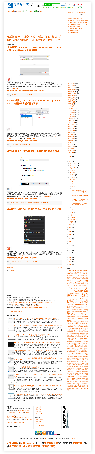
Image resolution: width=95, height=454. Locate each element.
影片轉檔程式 (70, 340)
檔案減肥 (86, 346)
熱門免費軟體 (70, 353)
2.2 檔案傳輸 (71, 96)
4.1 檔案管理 (20, 94)
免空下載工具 (74, 318)
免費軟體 (30, 202)
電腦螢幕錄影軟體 (73, 30)
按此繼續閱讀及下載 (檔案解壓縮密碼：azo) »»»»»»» (25, 90)
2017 (70, 238)
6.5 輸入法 (71, 142)
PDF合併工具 (76, 282)
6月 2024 (72, 177)
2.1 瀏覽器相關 (14, 144)
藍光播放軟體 (83, 366)
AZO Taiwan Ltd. (20, 416)
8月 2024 (72, 172)
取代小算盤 (78, 328)
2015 (70, 243)
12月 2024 (73, 163)
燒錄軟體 (77, 353)
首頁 (34, 267)
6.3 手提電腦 (71, 138)
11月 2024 (73, 165)
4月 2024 (72, 215)
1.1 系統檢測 (71, 85)
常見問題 (18, 11)
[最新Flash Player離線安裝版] (73, 296)
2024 (70, 161)
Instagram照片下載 (81, 275)
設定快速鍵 (69, 371)
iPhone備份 (81, 314)
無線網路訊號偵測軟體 (77, 351)
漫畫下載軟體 (81, 350)
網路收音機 (80, 363)
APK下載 (69, 270)
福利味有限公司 (11, 416)
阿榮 (28, 138)
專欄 (78, 336)
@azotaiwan (28, 419)
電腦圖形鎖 (84, 383)
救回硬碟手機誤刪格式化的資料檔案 (77, 22)
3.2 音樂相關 (71, 112)
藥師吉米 (38, 421)
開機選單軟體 (85, 378)
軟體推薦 (38, 407)
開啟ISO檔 (79, 378)
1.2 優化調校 (71, 87)
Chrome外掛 (29, 144)
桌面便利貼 (85, 345)
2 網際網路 (71, 92)
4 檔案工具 (13, 94)
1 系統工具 (18, 202)
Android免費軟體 (77, 270)
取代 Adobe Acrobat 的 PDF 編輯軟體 (78, 20)
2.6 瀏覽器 (71, 104)
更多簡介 (27, 412)
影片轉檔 (85, 338)
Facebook (9, 412)
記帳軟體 (79, 369)
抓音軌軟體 (77, 341)
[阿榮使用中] (77, 304)
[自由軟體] (70, 301)
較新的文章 (10, 267)
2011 (70, 252)
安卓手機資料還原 (75, 333)
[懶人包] (79, 295)
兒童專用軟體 (70, 323)
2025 (70, 159)
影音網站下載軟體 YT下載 (75, 18)
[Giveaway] (82, 289)
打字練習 (72, 341)
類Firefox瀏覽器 (81, 386)
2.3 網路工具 (71, 98)
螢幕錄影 (85, 368)
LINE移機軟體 (80, 277)
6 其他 (70, 132)
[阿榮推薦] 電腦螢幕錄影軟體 (79, 311)
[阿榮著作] (73, 313)
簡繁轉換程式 (78, 361)
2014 (70, 245)
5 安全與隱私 (72, 124)
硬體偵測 (71, 358)
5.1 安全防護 (71, 126)
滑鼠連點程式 (74, 350)
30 (72, 183)
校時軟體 (81, 345)
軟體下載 (35, 446)
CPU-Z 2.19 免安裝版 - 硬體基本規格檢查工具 (26, 367)
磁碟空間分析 (82, 358)
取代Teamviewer (82, 326)
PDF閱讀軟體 (75, 283)
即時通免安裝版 (83, 325)
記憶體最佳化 (85, 369)
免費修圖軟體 (81, 318)
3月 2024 (72, 217)
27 (72, 186)
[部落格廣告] (73, 302)
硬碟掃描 (85, 356)
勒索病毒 (78, 325)
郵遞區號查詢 (83, 376)
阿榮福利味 (15, 88)
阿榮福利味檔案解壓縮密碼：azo (15, 422)
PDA (80, 280)
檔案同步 (76, 346)
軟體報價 (38, 411)
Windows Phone (75, 287)
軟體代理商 (10, 417)
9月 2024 (72, 170)
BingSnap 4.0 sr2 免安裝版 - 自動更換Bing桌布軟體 (33, 151)
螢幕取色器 (80, 368)
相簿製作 (83, 355)
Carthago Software (44, 202)
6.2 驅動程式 (71, 136)
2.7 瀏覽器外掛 (22, 144)
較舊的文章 (59, 267)
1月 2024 (72, 222)
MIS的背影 (39, 423)
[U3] (87, 288)
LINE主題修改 (74, 277)
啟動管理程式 (79, 330)
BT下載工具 (84, 272)
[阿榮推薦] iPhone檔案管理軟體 (79, 306)
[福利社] (69, 299)
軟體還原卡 (77, 375)
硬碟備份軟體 (78, 356)
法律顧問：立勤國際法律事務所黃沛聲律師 (76, 12)
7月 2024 (72, 175)
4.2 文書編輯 (71, 122)
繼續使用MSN (81, 365)
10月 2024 (73, 168)
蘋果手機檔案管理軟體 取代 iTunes (77, 24)
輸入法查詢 (83, 375)
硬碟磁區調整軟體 (73, 32)
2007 (70, 262)
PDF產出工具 (84, 282)
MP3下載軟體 (72, 278)
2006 (70, 264)
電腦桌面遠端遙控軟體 (74, 26)
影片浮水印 (80, 338)
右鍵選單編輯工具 (71, 330)
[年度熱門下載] (79, 293)
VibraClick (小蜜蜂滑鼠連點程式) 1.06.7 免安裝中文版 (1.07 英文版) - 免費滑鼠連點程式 (37, 350)
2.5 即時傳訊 (71, 102)
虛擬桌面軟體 (74, 368)
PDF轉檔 (69, 283)
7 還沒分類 (71, 152)
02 (72, 212)
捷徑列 (82, 341)
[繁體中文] (83, 299)
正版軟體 (47, 446)
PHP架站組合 (82, 283)
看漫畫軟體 (72, 356)
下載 (34, 138)
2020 (70, 231)
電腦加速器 (79, 383)
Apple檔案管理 (76, 272)
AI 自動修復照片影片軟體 (75, 28)
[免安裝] (13, 202)
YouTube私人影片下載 (72, 288)
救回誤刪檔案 (83, 343)
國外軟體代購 (25, 417)
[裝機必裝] (76, 301)
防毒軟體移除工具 (78, 379)
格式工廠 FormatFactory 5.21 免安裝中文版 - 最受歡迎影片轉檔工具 (32, 335)
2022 (70, 227)
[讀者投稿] (82, 301)
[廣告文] (74, 295)
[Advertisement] (34, 22)
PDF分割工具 (84, 280)
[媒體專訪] (72, 293)
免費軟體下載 (51, 443)
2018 (70, 236)
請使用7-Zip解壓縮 (34, 305)
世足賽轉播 (78, 316)
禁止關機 (70, 360)
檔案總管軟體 (70, 348)
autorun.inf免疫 (80, 313)
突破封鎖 (79, 360)
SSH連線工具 (73, 285)
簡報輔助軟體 (72, 361)
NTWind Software (32, 261)
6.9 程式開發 (71, 150)
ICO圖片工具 (73, 275)
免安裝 (12, 446)
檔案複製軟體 (77, 348)
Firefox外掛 (83, 273)
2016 (70, 241)
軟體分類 (30, 11)
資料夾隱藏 (75, 373)
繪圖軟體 (75, 365)
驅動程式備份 (80, 388)
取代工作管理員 (84, 328)
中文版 (26, 446)
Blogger (74, 438)
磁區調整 (76, 358)
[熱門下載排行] (84, 296)
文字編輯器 (75, 345)
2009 (70, 257)
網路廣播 (75, 363)
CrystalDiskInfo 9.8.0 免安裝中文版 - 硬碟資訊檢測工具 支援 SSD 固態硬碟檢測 (35, 318)
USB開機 (79, 285)
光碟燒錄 (84, 316)
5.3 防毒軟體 (71, 130)
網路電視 (70, 365)
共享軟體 (25, 94)
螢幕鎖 (68, 369)
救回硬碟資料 (75, 343)
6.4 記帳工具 (71, 140)
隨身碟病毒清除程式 (81, 381)
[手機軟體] (84, 295)
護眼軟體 (79, 371)
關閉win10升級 (70, 379)
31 (72, 181)
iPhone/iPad (73, 315)
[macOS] (69, 291)
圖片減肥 (85, 330)
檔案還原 (83, 348)
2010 (70, 255)
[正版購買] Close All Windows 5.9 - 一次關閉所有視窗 (34, 209)
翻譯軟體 (70, 366)
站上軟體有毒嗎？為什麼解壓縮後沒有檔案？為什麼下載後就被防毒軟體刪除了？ (30, 302)
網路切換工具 (85, 361)
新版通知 (38, 409)
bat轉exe (86, 313)
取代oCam (72, 328)
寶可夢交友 (39, 413)
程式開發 (74, 360)
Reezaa (30, 94)
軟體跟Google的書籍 (23, 410)
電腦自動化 (82, 385)
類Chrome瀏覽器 (72, 386)
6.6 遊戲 (70, 144)
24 (72, 188)
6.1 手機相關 (71, 134)
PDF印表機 (69, 282)
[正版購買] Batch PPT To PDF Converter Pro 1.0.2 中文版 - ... (79, 192)
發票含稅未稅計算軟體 (76, 355)
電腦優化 (73, 383)
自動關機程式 (76, 366)
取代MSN (75, 326)
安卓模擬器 (71, 335)
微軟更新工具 (78, 340)
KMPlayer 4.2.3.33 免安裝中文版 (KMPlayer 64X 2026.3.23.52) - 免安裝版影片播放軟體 (37, 342)
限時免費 (73, 381)
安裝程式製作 (77, 335)
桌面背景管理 (36, 202)
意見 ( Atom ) (14, 270)
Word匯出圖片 (84, 287)
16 (72, 209)
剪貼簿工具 (72, 325)
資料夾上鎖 (84, 371)
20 (72, 207)
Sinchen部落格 (40, 425)
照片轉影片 (85, 351)
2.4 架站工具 (71, 100)
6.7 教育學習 (71, 146)
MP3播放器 (78, 278)
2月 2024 (72, 219)
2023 (70, 225)
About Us (41, 11)
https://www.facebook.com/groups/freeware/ (34, 307)
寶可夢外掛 (74, 336)
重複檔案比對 (73, 378)
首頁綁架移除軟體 (72, 388)
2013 (70, 248)
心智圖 (83, 340)
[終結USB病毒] (75, 299)
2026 (70, 156)
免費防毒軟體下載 (83, 321)
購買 (54, 446)
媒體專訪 (15, 412)
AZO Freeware (28, 443)
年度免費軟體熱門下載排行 (15, 311)
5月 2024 (72, 179)
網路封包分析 (70, 363)
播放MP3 (69, 343)
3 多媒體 (70, 108)
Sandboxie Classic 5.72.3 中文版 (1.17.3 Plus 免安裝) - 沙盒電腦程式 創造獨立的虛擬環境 (38, 326)
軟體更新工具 (82, 373)
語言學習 (74, 371)
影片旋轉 (75, 338)
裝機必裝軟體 (73, 369)
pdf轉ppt (73, 316)
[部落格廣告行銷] (82, 302)
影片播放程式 (83, 336)
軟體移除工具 (71, 375)
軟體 (18, 446)
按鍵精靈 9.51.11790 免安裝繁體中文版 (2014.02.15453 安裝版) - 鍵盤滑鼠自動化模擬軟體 (38, 394)
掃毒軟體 (86, 341)
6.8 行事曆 (71, 148)
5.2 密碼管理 (71, 128)
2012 (70, 250)
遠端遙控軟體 (75, 376)
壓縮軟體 (78, 331)
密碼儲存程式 (84, 335)
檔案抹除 (81, 346)
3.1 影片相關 (71, 110)
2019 (70, 234)
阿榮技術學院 (39, 419)
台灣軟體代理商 (17, 417)
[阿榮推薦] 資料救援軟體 (77, 309)
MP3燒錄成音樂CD (73, 280)
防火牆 (84, 379)
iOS (68, 315)
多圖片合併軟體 (83, 331)
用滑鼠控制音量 (83, 353)
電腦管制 (76, 385)
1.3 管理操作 (24, 202)
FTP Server (76, 273)
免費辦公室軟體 (75, 321)
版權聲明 (21, 412)
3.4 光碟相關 (71, 116)
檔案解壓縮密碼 (15, 304)
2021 (70, 229)
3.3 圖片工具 (71, 114)
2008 (70, 259)
